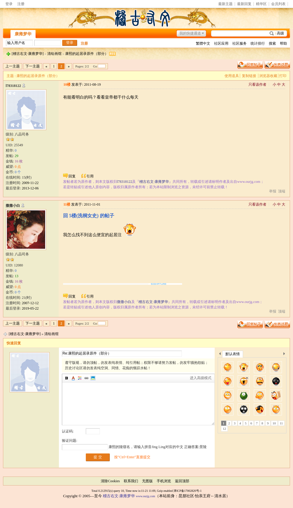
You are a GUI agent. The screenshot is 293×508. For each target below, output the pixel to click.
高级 (280, 33)
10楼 (67, 84)
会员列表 (278, 4)
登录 (9, 4)
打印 (282, 76)
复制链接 (249, 76)
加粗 (67, 378)
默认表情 (232, 354)
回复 (72, 176)
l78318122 (13, 86)
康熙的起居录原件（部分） (86, 54)
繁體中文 (203, 43)
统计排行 (258, 43)
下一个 (285, 354)
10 (274, 423)
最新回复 (244, 4)
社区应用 (221, 43)
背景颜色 (80, 378)
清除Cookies (110, 481)
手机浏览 (164, 481)
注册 (21, 4)
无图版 (147, 481)
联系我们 (131, 481)
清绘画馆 (54, 54)
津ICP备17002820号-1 (187, 490)
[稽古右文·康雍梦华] (28, 54)
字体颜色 (73, 378)
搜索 (272, 43)
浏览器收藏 (268, 76)
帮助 (283, 43)
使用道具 (232, 76)
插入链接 (86, 378)
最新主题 (225, 4)
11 (281, 423)
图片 (93, 378)
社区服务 (239, 43)
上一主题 (12, 66)
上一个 (220, 354)
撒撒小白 (13, 205)
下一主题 (32, 66)
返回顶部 (182, 481)
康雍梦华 (23, 34)
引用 (90, 176)
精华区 (261, 4)
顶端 (281, 191)
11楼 (66, 204)
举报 (272, 191)
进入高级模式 (200, 378)
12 (224, 428)
